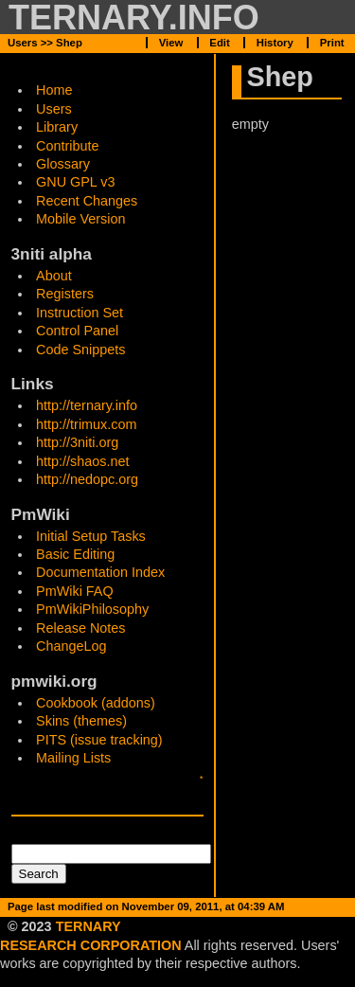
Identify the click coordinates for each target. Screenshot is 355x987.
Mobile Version (80, 218)
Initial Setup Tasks (91, 536)
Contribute (67, 145)
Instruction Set (79, 312)
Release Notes (80, 628)
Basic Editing (75, 554)
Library (57, 127)
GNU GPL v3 (75, 181)
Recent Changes (86, 200)
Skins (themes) (81, 720)
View (171, 924)
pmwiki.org (54, 681)
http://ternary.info (86, 405)
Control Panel (77, 330)
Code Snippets (80, 349)
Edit (219, 924)
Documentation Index (100, 572)
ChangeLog (71, 646)
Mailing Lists (73, 757)
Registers (65, 293)
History (275, 42)
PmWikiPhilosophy (92, 609)
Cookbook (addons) (95, 702)
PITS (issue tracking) (99, 739)
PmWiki (40, 514)
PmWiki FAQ (75, 591)
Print (332, 42)
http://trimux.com (86, 424)
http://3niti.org (77, 442)
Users (54, 109)
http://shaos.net (82, 461)
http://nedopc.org (87, 479)
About (54, 275)
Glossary (63, 163)
